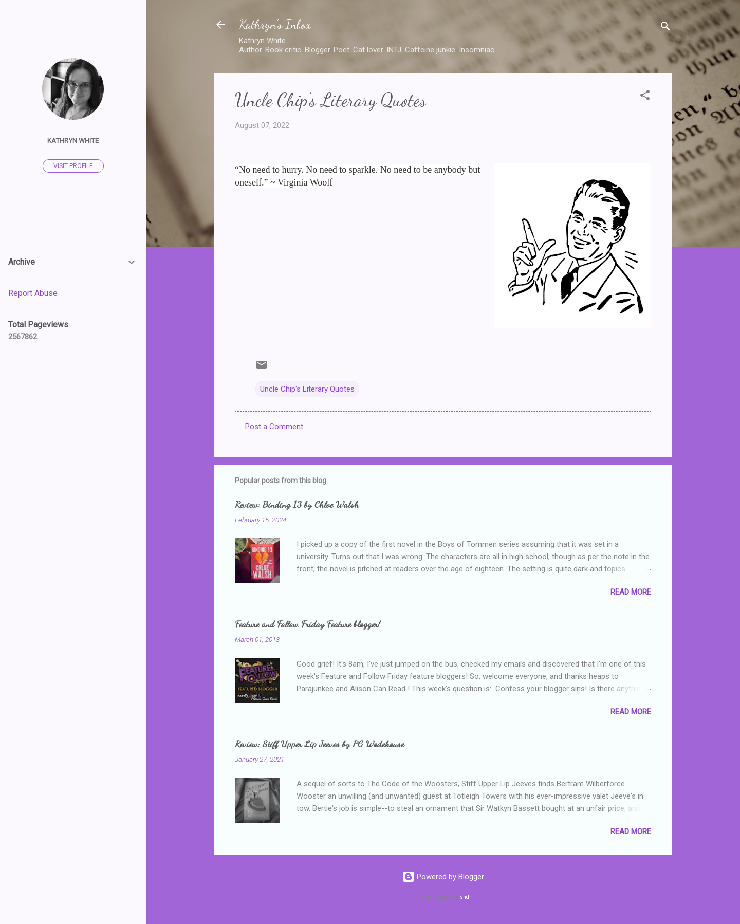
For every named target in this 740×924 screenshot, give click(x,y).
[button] (645, 97)
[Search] (665, 28)
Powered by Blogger (443, 876)
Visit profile (73, 166)
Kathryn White (73, 140)
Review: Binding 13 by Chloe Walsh (297, 504)
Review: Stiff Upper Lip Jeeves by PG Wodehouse (319, 743)
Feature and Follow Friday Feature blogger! (307, 624)
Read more (630, 592)
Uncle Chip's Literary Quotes (307, 389)
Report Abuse (33, 293)
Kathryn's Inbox (275, 24)
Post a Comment (274, 426)
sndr (465, 897)
